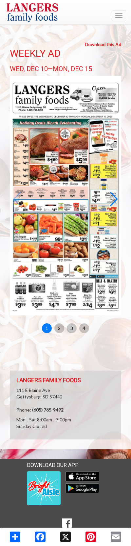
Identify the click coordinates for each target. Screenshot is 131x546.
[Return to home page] (65, 12)
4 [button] (84, 328)
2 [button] (59, 328)
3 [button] (71, 328)
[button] (113, 199)
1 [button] (47, 328)
